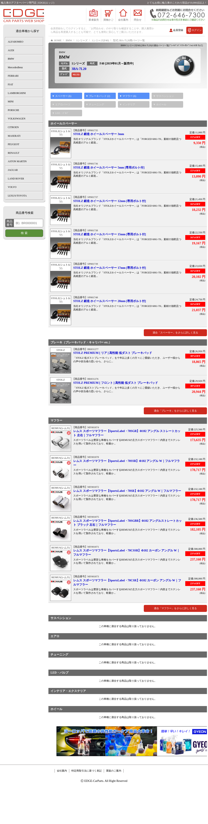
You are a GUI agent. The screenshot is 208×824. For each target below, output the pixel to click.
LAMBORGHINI (17, 93)
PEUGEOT (13, 144)
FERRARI (13, 75)
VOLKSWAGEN (16, 118)
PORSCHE (13, 110)
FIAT (10, 84)
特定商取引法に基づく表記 (86, 783)
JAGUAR (13, 170)
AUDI (11, 50)
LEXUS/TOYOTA (17, 195)
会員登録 (178, 30)
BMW (62, 64)
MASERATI (14, 135)
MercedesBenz (15, 67)
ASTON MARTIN (17, 161)
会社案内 (62, 783)
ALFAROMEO (15, 41)
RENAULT (13, 152)
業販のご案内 (113, 783)
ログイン (197, 30)
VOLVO (12, 187)
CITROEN (13, 127)
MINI (10, 101)
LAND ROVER (16, 178)
